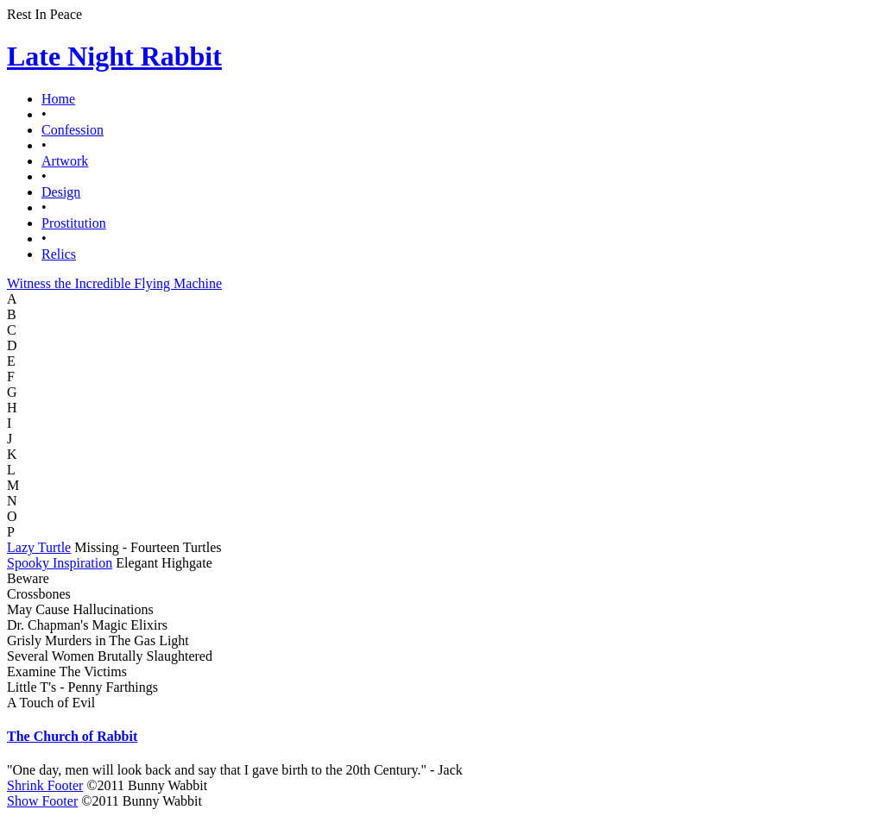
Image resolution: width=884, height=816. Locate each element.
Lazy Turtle (39, 547)
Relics (58, 254)
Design (60, 192)
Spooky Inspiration (59, 563)
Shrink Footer (45, 785)
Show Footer (42, 801)
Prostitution (73, 223)
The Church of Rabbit (72, 736)
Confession (72, 129)
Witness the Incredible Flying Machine (114, 283)
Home (58, 98)
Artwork (64, 161)
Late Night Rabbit (114, 56)
